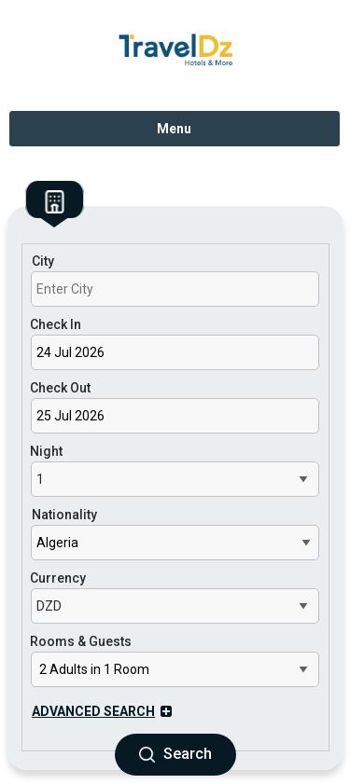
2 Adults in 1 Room (94, 669)
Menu (174, 128)
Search (175, 754)
